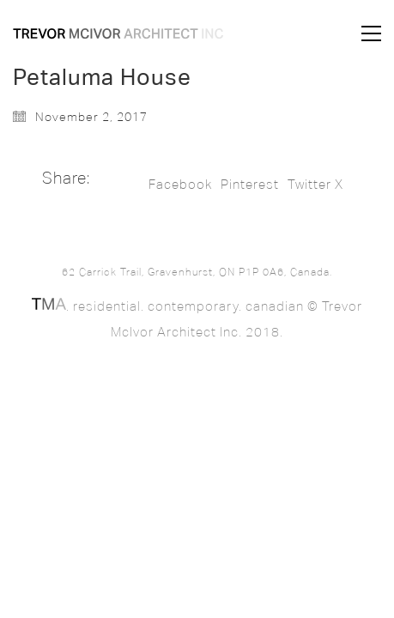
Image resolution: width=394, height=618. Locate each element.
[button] (371, 33)
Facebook (180, 185)
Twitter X (315, 185)
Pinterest (250, 185)
